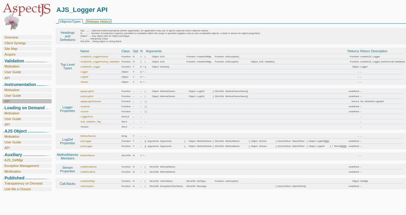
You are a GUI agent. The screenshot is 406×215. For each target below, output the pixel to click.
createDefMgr (88, 181)
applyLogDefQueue (91, 101)
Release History (98, 21)
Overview (11, 37)
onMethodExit (88, 172)
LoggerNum (87, 116)
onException (87, 186)
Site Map (10, 48)
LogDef (84, 77)
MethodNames (88, 136)
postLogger (86, 146)
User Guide (12, 72)
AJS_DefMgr (13, 160)
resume (85, 111)
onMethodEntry (89, 166)
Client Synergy (15, 43)
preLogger (86, 141)
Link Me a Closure (17, 189)
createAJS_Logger (90, 66)
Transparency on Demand (23, 183)
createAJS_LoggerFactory (94, 56)
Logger (84, 71)
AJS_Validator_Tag (91, 121)
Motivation (11, 66)
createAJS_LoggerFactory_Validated (100, 61)
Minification (12, 171)
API (7, 78)
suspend (85, 106)
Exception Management (21, 166)
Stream (84, 82)
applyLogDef (87, 91)
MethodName (88, 155)
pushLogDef (87, 96)
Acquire (10, 54)
